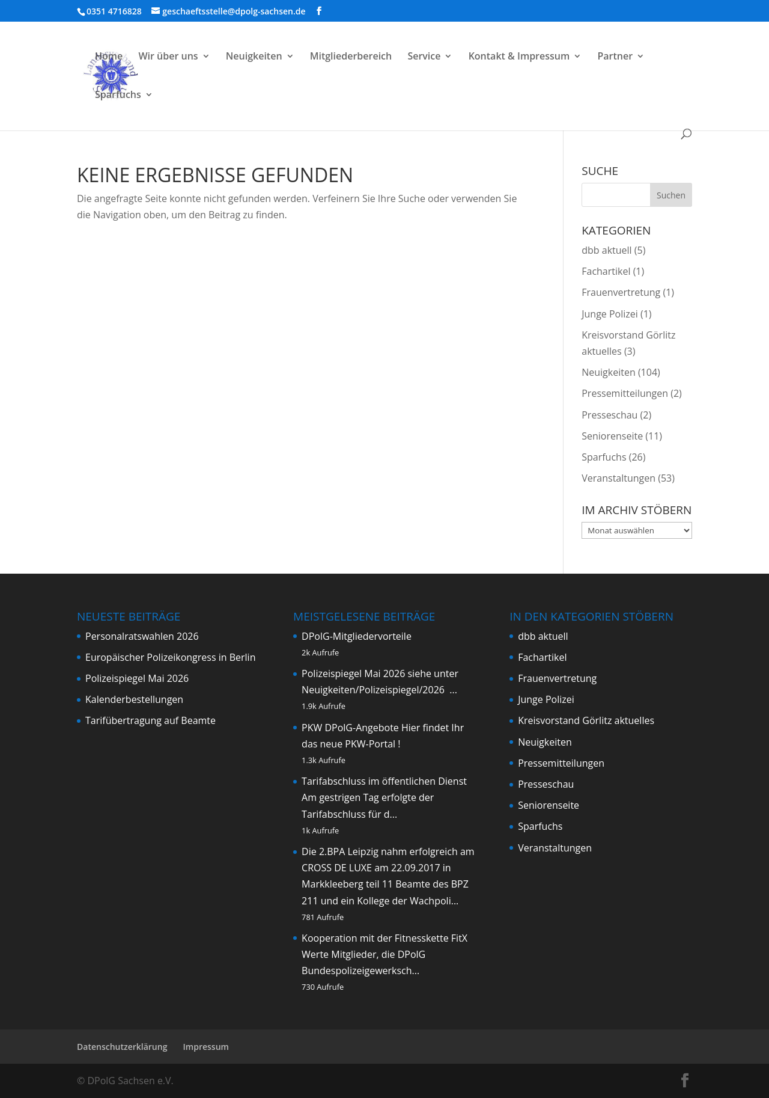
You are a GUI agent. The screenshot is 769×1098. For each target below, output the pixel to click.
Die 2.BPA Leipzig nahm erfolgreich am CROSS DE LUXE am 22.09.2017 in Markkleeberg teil (388, 868)
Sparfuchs (118, 95)
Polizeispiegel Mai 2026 (137, 678)
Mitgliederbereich (351, 57)
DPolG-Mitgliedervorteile (357, 636)
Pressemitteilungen (625, 393)
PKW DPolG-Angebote (350, 727)
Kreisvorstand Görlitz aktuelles (586, 720)
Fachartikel (606, 271)
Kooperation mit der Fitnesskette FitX (384, 938)
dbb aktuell (606, 250)
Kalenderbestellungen (134, 699)
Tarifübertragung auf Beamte (150, 720)
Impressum (206, 1046)
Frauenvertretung (621, 292)
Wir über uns (168, 57)
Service (423, 57)
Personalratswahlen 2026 (142, 636)
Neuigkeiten (254, 57)
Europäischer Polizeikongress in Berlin (170, 657)
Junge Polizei (610, 314)
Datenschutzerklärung (122, 1046)
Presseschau (609, 415)
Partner (615, 57)
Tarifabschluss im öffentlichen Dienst (384, 781)
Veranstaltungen (618, 478)
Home (109, 57)
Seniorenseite (612, 436)
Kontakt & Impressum (519, 57)
